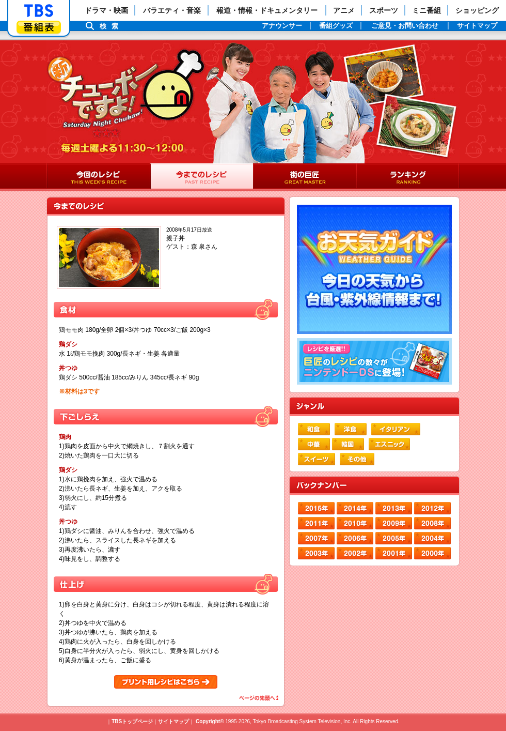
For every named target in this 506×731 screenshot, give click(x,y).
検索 (111, 26)
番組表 (39, 27)
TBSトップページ (132, 721)
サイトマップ (173, 721)
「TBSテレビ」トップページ (38, 11)
